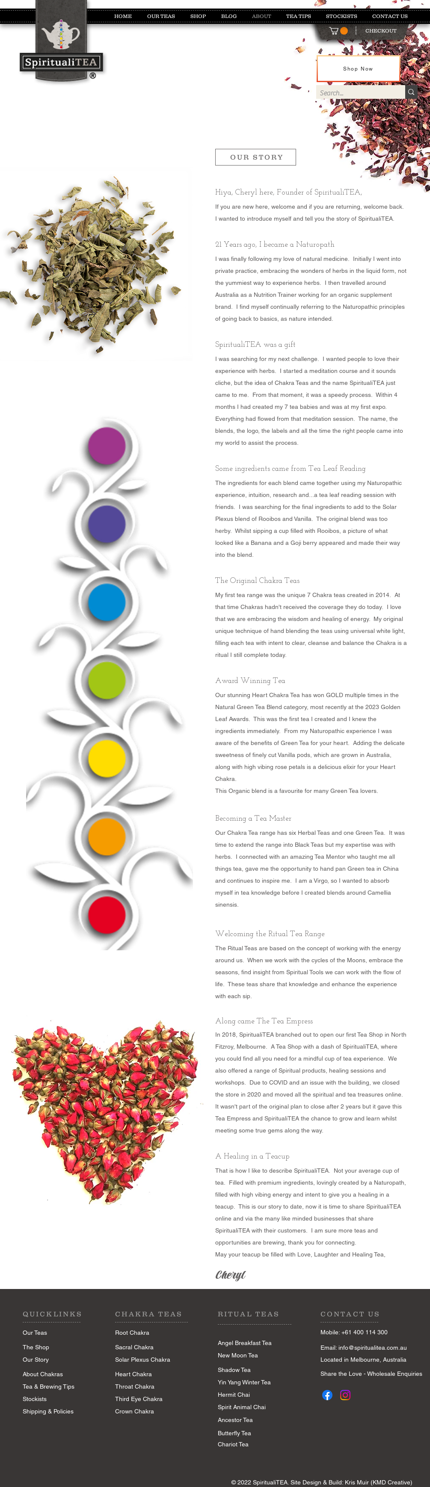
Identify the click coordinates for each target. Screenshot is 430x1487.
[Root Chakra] (143, 1333)
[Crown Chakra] (145, 1411)
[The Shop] (50, 1347)
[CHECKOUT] (381, 31)
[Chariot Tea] (245, 1444)
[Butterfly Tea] (234, 1433)
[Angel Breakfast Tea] (245, 1343)
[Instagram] (345, 1395)
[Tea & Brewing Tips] (53, 1387)
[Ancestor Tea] (248, 1420)
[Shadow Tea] (248, 1370)
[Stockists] (53, 1399)
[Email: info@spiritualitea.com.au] (371, 1348)
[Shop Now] (358, 68)
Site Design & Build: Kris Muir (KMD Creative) (351, 1482)
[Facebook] (327, 1395)
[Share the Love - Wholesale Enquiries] (371, 1374)
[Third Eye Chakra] (145, 1399)
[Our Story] (50, 1360)
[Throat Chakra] (145, 1387)
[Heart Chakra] (145, 1374)
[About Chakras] (50, 1374)
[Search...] (354, 93)
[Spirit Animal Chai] (242, 1407)
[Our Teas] (50, 1333)
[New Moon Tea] (245, 1355)
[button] (338, 31)
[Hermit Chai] (245, 1395)
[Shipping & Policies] (48, 1411)
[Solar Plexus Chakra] (143, 1360)
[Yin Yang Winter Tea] (248, 1382)
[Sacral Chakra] (143, 1347)
